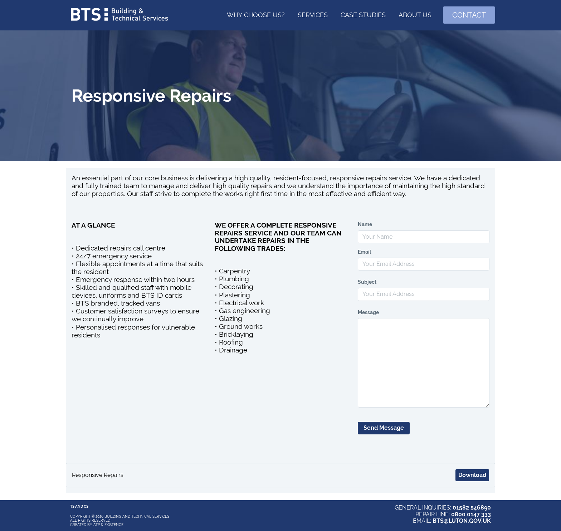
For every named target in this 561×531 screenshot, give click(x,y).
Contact (469, 15)
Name (365, 224)
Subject (367, 282)
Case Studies (363, 15)
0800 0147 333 (471, 514)
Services (313, 15)
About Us (415, 15)
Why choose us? (256, 15)
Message (368, 312)
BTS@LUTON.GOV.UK (462, 520)
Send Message (384, 427)
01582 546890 (472, 507)
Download (472, 475)
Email (364, 252)
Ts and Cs (79, 506)
